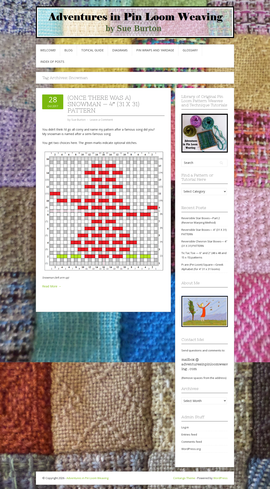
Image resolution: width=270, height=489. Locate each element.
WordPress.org (191, 449)
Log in (185, 427)
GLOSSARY (190, 50)
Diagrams (120, 50)
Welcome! (48, 50)
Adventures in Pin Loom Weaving (87, 478)
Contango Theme (184, 478)
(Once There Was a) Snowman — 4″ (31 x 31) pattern (103, 104)
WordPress (220, 478)
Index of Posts (52, 62)
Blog (68, 50)
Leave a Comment (101, 120)
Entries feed (189, 434)
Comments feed (191, 442)
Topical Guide (92, 50)
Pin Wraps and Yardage (155, 50)
